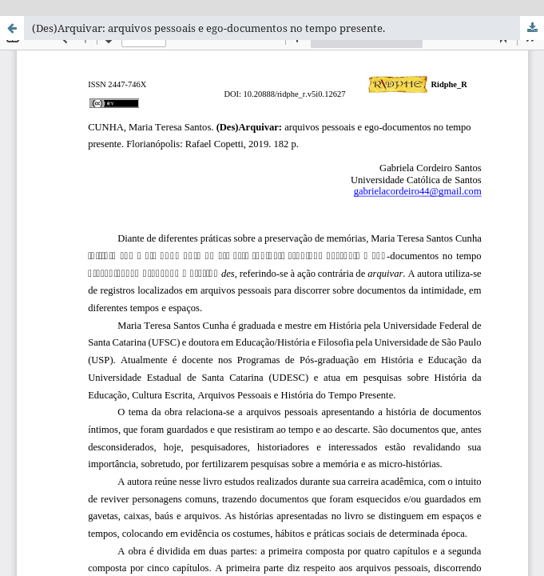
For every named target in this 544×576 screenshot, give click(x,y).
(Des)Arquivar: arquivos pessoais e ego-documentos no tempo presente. (208, 28)
